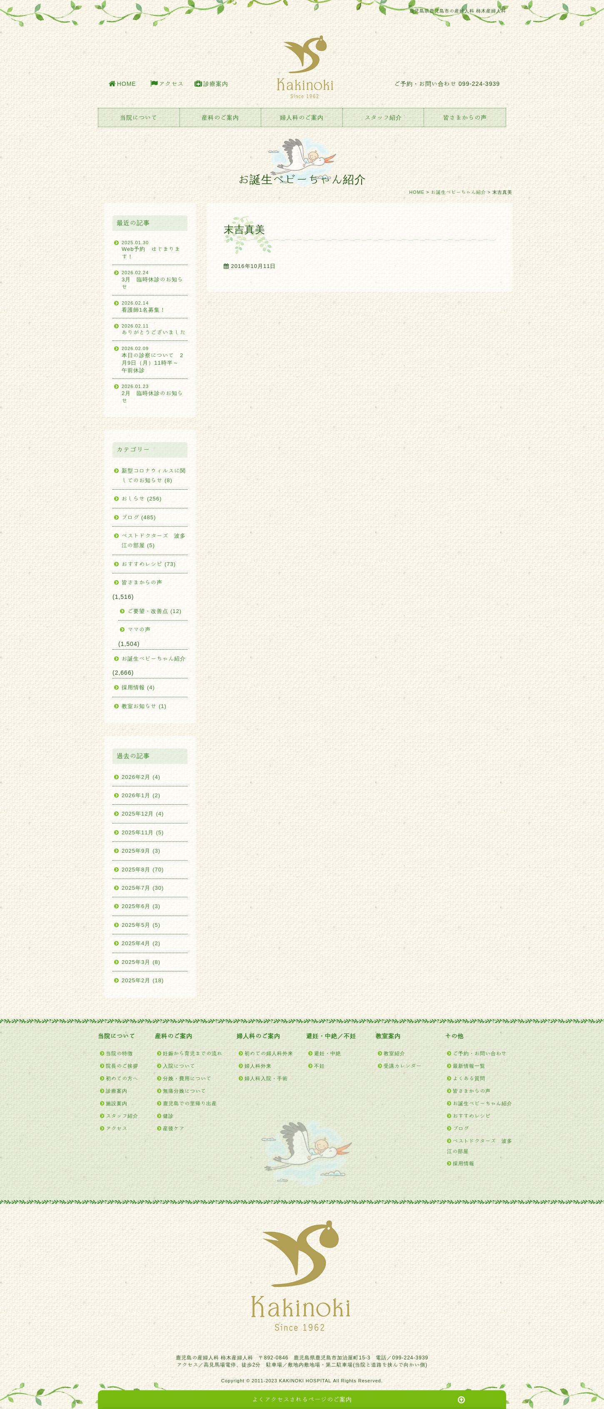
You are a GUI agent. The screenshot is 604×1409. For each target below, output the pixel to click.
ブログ (461, 1128)
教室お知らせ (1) (144, 706)
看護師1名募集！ (154, 306)
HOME (126, 84)
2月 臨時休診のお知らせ (154, 393)
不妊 (319, 1065)
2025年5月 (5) (141, 925)
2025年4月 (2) (141, 943)
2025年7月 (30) (143, 888)
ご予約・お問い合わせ (480, 1053)
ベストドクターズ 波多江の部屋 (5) (154, 540)
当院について (138, 117)
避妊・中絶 (327, 1053)
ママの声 (139, 629)
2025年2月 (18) (143, 980)
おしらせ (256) (142, 498)
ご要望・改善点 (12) (154, 611)
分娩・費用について (187, 1078)
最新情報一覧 (469, 1065)
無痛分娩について (184, 1090)
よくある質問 (469, 1078)
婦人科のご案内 (302, 117)
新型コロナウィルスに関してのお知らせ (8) (154, 475)
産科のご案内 (220, 117)
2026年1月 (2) (141, 795)
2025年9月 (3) (141, 850)
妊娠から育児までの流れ (192, 1053)
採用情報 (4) (138, 687)
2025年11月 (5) (143, 832)
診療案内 (215, 84)
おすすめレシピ (472, 1115)
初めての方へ (122, 1078)
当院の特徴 (119, 1053)
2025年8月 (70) (143, 869)
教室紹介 (394, 1053)
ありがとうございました (154, 329)
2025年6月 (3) (141, 906)
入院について (179, 1065)
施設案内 (116, 1103)
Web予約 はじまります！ (154, 249)
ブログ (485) (139, 517)
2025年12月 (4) (143, 813)
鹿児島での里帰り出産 (190, 1103)
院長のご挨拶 (122, 1065)
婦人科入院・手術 (266, 1078)
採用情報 (463, 1163)
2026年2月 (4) (141, 777)
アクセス (171, 84)
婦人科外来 (258, 1065)
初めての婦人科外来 (269, 1053)
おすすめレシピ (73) (149, 564)
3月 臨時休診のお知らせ (154, 279)
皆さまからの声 (465, 117)
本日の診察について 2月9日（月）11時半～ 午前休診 (154, 359)
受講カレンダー (403, 1065)
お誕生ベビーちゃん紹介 (458, 192)
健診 (168, 1115)
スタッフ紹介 (383, 117)
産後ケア (174, 1128)
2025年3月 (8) (141, 962)
